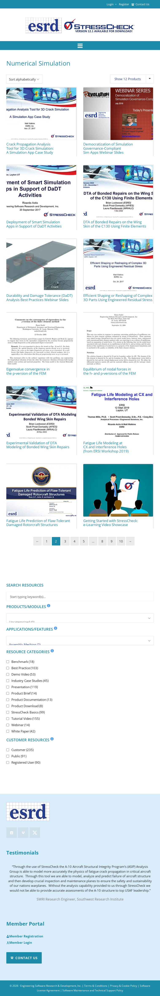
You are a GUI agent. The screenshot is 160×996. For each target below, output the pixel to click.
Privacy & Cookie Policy (123, 986)
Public (18, 756)
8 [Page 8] (102, 541)
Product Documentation (31, 699)
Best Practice (24, 668)
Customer (22, 750)
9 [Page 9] (112, 541)
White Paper (23, 731)
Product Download (27, 706)
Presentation (24, 687)
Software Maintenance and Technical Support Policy (92, 990)
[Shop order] (24, 79)
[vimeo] (23, 832)
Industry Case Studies (29, 680)
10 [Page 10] (121, 541)
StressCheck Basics (28, 712)
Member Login (19, 942)
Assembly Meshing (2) (80, 644)
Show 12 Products (127, 79)
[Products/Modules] (80, 618)
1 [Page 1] (47, 541)
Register (124, 4)
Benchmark (22, 662)
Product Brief (24, 693)
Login (112, 4)
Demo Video (23, 674)
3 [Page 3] (65, 541)
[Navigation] (80, 45)
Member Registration (24, 936)
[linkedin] (11, 832)
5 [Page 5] (84, 541)
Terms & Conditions (95, 986)
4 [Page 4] (74, 541)
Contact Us (140, 4)
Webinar (20, 725)
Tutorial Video (25, 718)
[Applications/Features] (80, 640)
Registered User (25, 762)
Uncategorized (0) (80, 622)
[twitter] (35, 832)
